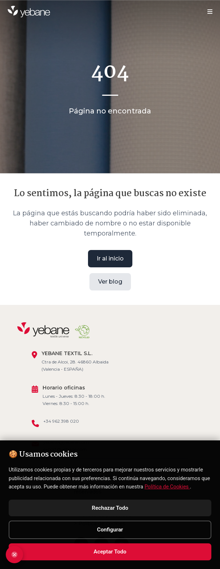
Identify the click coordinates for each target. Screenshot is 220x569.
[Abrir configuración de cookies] (14, 554)
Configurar (110, 529)
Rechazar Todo (110, 508)
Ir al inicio (110, 258)
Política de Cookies (167, 487)
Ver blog (110, 281)
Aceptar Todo (110, 551)
